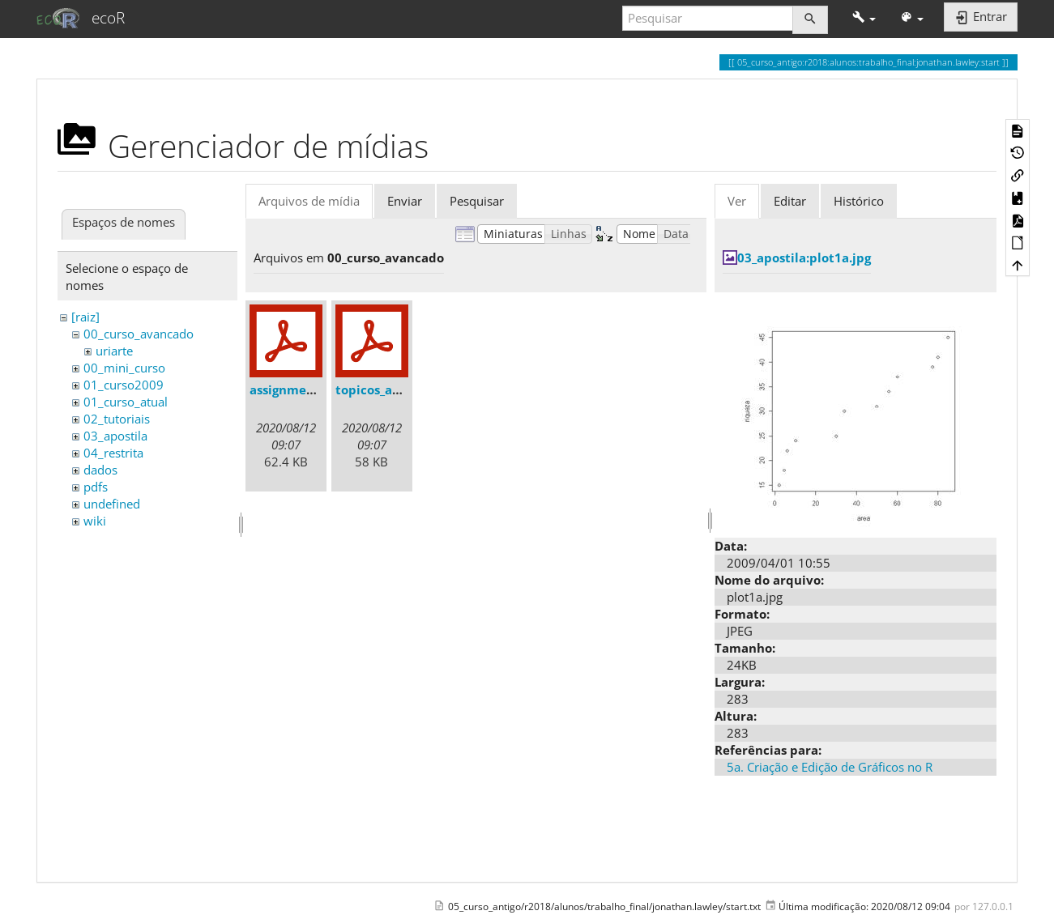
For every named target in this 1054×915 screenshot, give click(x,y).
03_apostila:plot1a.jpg (804, 257)
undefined (111, 504)
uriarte (114, 351)
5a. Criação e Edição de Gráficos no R (829, 767)
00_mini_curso (124, 368)
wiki (94, 521)
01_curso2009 (123, 385)
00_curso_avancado (138, 334)
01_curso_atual (125, 402)
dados (100, 470)
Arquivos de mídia (309, 201)
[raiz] (85, 317)
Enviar (404, 201)
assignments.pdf (300, 389)
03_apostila (115, 436)
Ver (737, 201)
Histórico (859, 201)
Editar (790, 201)
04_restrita (113, 453)
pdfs (95, 487)
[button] (864, 18)
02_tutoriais (116, 419)
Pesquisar (477, 201)
